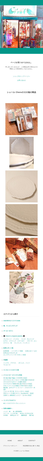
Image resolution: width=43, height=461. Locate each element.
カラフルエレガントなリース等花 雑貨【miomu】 (19, 380)
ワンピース (6, 365)
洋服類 (5, 360)
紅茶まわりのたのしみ (10, 353)
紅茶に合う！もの (31, 351)
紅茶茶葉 (6, 351)
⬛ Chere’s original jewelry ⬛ (14, 336)
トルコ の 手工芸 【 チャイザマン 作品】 (16, 391)
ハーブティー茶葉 (17, 351)
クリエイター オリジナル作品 (12, 375)
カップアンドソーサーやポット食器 (14, 355)
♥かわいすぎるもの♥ (26, 413)
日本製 (5, 415)
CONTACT (31, 440)
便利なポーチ (14, 415)
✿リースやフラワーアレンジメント (14, 403)
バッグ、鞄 (6, 411)
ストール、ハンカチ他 (10, 413)
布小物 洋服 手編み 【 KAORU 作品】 (15, 378)
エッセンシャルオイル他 (11, 370)
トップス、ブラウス (9, 363)
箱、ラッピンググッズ (10, 326)
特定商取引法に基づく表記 (31, 446)
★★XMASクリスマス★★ (11, 320)
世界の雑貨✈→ (8, 408)
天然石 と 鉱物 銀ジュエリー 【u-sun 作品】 (17, 395)
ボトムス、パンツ (24, 363)
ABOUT (20, 440)
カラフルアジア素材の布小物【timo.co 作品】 (18, 384)
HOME (10, 440)
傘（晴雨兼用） (18, 411)
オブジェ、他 (7, 343)
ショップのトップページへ (21, 76)
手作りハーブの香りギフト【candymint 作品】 (18, 393)
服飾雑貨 (24, 415)
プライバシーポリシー (10, 446)
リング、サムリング (27, 339)
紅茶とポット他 (8, 348)
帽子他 (31, 415)
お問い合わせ (21, 80)
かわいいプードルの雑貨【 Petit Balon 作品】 (18, 385)
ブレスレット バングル (11, 339)
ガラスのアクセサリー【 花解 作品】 (15, 382)
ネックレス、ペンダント (22, 343)
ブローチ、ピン (32, 341)
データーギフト (8, 331)
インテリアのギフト (9, 400)
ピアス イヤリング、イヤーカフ (13, 341)
